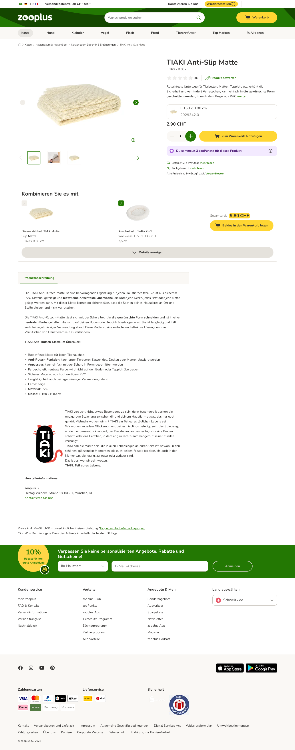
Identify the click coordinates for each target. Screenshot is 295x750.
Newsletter (155, 619)
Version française (29, 619)
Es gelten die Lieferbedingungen (122, 528)
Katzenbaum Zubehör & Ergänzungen (93, 44)
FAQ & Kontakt (28, 606)
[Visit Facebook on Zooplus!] (20, 667)
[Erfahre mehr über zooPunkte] (271, 151)
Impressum (87, 726)
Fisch (130, 33)
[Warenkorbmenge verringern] (172, 136)
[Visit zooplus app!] (230, 672)
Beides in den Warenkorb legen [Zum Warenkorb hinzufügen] (244, 226)
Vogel (105, 33)
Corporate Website (90, 732)
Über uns (49, 732)
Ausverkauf (155, 606)
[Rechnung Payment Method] (51, 707)
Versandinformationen (33, 612)
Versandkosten (214, 173)
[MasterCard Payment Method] (35, 699)
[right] (136, 102)
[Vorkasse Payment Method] (68, 707)
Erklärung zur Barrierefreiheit (150, 732)
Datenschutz (117, 732)
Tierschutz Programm (97, 619)
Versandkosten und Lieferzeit (54, 726)
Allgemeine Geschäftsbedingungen (124, 726)
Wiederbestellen (221, 4)
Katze (25, 33)
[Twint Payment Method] (60, 699)
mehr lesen (207, 163)
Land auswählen (225, 589)
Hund (50, 33)
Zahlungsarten (28, 732)
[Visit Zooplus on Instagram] (31, 667)
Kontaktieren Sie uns (183, 4)
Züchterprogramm (95, 626)
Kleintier (78, 33)
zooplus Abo (91, 612)
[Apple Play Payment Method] (73, 699)
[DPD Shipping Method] (100, 699)
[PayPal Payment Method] (48, 699)
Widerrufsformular (199, 726)
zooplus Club (92, 599)
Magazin (153, 632)
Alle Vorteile (91, 639)
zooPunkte (90, 606)
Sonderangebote (159, 599)
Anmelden (232, 566)
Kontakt (23, 726)
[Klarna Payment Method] (23, 708)
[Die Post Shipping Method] (88, 699)
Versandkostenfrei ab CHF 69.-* (68, 4)
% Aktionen (255, 33)
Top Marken (221, 33)
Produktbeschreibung (39, 278)
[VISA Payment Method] (23, 699)
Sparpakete (155, 612)
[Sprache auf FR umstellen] (34, 4)
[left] (22, 102)
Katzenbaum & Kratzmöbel (51, 44)
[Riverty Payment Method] (35, 708)
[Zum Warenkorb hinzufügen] (238, 136)
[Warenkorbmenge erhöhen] (190, 136)
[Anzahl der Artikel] (181, 136)
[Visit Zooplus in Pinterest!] (52, 667)
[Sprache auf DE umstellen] (23, 4)
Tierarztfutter (185, 33)
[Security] (157, 700)
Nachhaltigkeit (27, 626)
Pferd (155, 33)
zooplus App (156, 626)
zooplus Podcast (159, 639)
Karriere (66, 732)
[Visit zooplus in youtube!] (41, 667)
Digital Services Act (167, 726)
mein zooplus (27, 599)
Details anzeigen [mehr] (147, 252)
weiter (242, 96)
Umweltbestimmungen (233, 726)
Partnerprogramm (95, 632)
